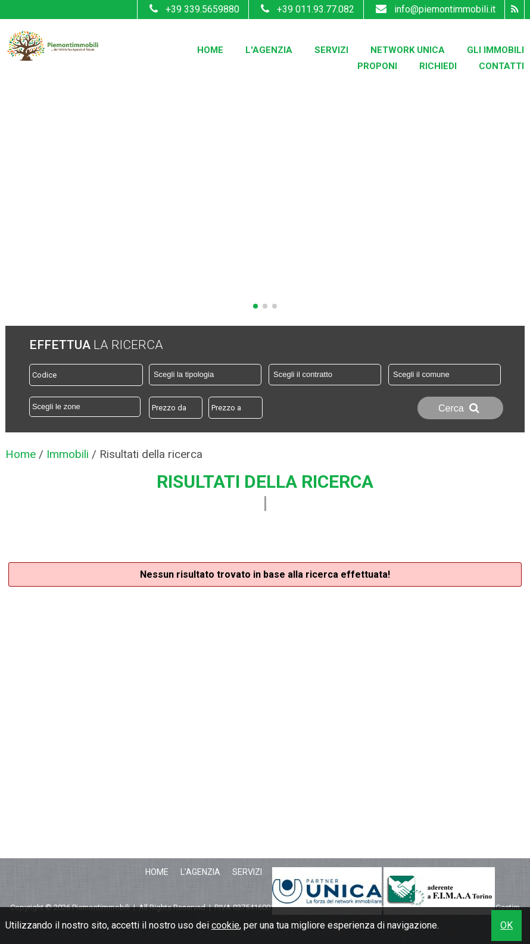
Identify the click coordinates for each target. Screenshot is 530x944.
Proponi (377, 66)
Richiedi (438, 66)
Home (210, 50)
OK (506, 925)
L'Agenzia (268, 50)
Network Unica (407, 50)
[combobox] (205, 374)
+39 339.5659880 (192, 9)
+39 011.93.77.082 (306, 9)
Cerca (460, 408)
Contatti (501, 66)
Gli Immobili (495, 50)
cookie (225, 925)
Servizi (331, 50)
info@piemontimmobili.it (434, 9)
